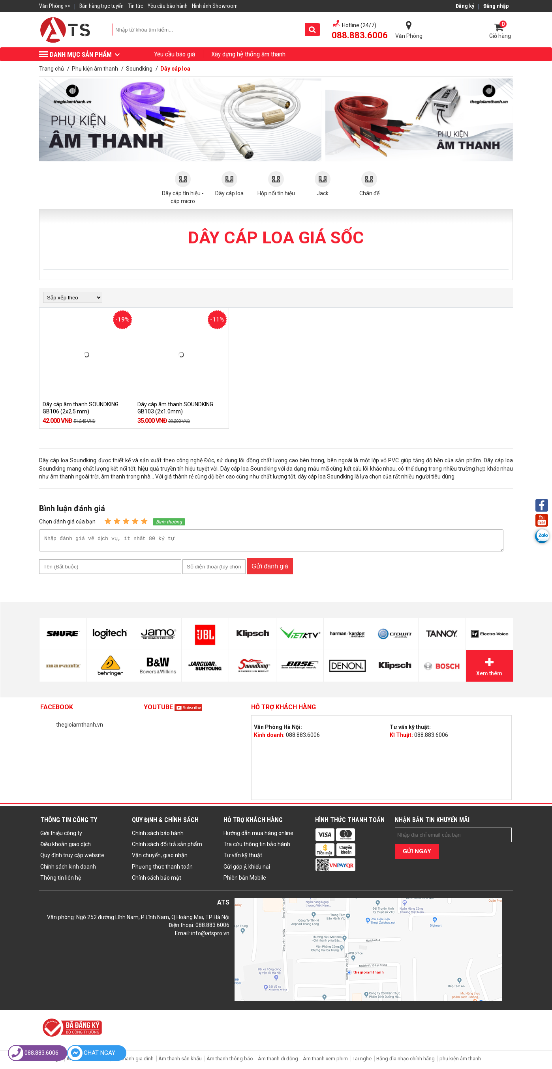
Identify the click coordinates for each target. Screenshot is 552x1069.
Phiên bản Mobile (244, 880)
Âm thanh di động (278, 1061)
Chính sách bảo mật (156, 880)
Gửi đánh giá (270, 568)
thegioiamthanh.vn (79, 727)
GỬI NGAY (417, 853)
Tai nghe (362, 1061)
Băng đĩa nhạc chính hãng (405, 1061)
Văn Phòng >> (54, 6)
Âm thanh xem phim (326, 1061)
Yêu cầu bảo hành (168, 6)
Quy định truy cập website (72, 857)
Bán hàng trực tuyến (101, 6)
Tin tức (135, 6)
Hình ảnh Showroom (215, 6)
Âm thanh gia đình (133, 1061)
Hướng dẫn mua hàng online (258, 835)
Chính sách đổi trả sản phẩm (167, 846)
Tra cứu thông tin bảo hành (256, 846)
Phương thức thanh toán (162, 869)
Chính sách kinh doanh (68, 869)
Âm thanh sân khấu (180, 1061)
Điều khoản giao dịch (65, 846)
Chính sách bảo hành (158, 835)
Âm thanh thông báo (230, 1061)
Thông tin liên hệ (60, 880)
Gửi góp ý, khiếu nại (246, 869)
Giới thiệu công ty (61, 835)
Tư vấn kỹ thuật (242, 857)
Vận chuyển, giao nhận (160, 857)
